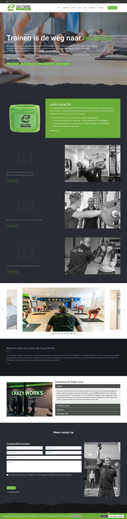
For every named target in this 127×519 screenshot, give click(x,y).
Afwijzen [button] (104, 516)
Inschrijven (112, 8)
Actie (79, 8)
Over (85, 8)
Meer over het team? (64, 64)
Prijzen (73, 8)
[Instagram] (13, 1)
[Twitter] (10, 1)
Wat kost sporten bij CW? (47, 64)
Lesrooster (66, 8)
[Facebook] (7, 1)
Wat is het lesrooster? (28, 64)
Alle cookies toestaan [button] (116, 516)
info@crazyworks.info (114, 1)
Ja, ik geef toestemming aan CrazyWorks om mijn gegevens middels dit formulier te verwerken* (40, 475)
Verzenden (11, 488)
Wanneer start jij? (12, 64)
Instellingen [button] (77, 516)
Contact (101, 8)
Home (58, 8)
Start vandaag (12, 181)
